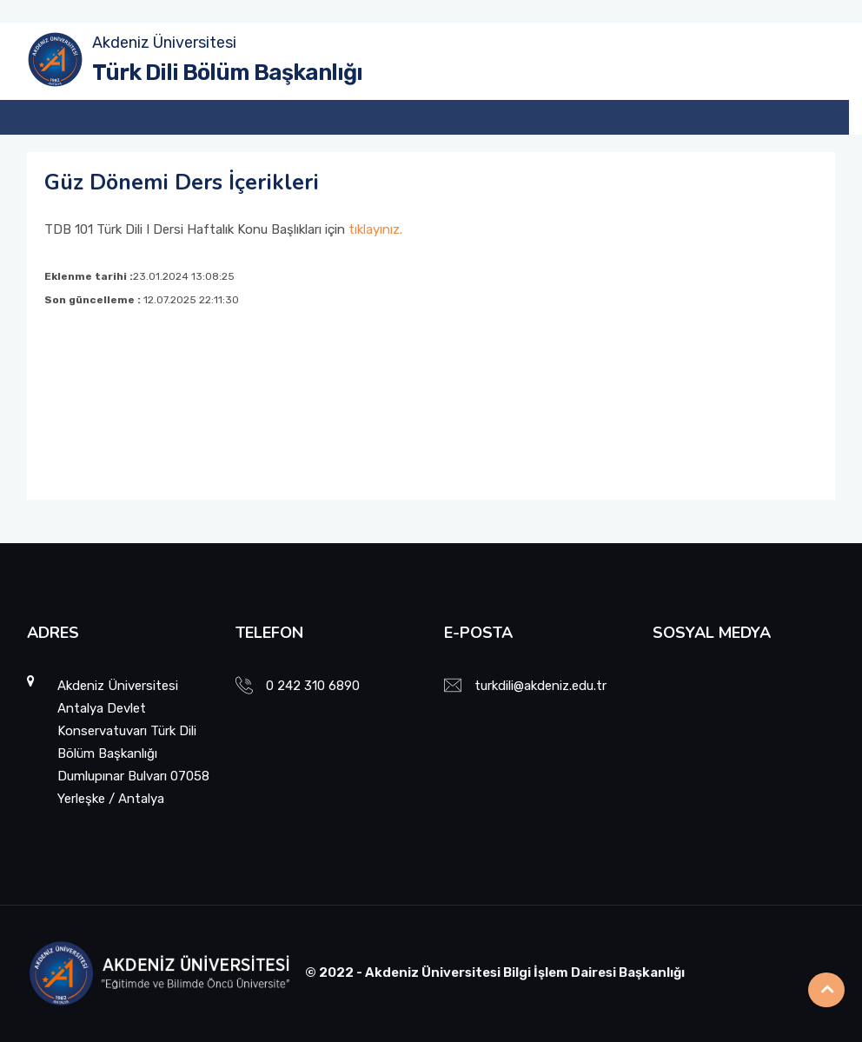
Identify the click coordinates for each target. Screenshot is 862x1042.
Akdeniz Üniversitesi (164, 42)
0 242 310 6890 (313, 686)
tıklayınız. (375, 229)
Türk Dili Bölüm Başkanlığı (227, 72)
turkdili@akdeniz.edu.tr (540, 686)
